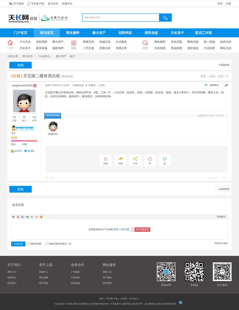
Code (36, 217)
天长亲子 (177, 33)
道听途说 (192, 48)
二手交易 (88, 48)
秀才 (13, 133)
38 (14, 117)
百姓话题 (176, 41)
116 (34, 117)
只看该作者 (78, 85)
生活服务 (121, 41)
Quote (32, 217)
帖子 (72, 56)
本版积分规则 (221, 243)
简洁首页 (46, 33)
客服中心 (43, 272)
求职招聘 (41, 41)
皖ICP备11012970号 (132, 304)
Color (18, 217)
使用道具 (213, 178)
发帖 (20, 65)
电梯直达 (214, 85)
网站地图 (43, 277)
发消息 (31, 151)
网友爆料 (73, 33)
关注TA (18, 151)
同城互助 (105, 41)
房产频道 (107, 277)
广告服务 (75, 272)
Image (22, 217)
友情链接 (75, 283)
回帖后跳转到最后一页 (58, 243)
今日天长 (25, 41)
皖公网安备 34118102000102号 (160, 304)
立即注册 (124, 229)
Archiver (133, 298)
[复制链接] (67, 76)
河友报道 (160, 48)
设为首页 (53, 3)
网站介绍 (11, 272)
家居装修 (41, 48)
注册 (228, 3)
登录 (220, 3)
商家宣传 (88, 41)
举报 (224, 178)
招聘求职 (125, 33)
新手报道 (43, 283)
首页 (101, 298)
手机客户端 (37, 3)
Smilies (41, 217)
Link (27, 217)
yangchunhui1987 (22, 85)
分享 (135, 163)
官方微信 (18, 3)
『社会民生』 (44, 56)
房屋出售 (121, 48)
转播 (120, 163)
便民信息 (151, 33)
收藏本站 (67, 3)
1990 (24, 144)
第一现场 (209, 41)
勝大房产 (99, 33)
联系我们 (11, 283)
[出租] (16, 76)
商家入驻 (107, 272)
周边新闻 (176, 48)
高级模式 (221, 216)
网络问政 (192, 41)
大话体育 (209, 48)
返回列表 (225, 65)
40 (24, 117)
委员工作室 (203, 33)
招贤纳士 (11, 277)
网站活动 (225, 48)
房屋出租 (105, 48)
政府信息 (225, 41)
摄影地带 (58, 48)
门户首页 (20, 33)
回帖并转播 (34, 243)
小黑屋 (123, 298)
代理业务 (75, 277)
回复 (52, 178)
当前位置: (13, 56)
